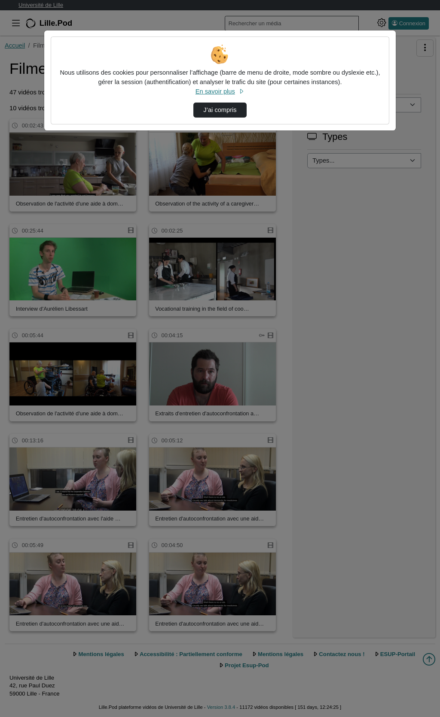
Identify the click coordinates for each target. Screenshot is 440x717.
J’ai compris (219, 109)
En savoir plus (220, 91)
